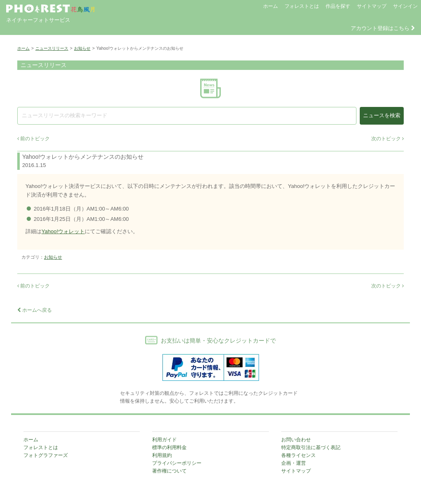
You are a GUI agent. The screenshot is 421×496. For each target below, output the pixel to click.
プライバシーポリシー (176, 463)
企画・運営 (293, 463)
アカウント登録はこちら (383, 28)
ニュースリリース (51, 48)
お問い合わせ (296, 440)
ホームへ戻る (34, 310)
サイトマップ (371, 6)
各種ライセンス (298, 455)
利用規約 (162, 455)
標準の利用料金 (169, 447)
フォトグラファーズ (45, 455)
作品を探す (338, 6)
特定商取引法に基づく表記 (310, 447)
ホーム (270, 6)
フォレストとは (302, 6)
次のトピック (387, 138)
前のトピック (33, 138)
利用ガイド (164, 440)
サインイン (405, 6)
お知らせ (82, 48)
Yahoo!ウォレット (63, 231)
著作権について (169, 471)
